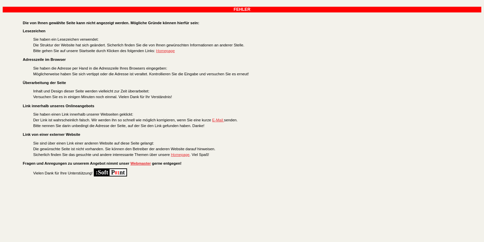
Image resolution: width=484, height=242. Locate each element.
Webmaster (140, 163)
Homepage (165, 51)
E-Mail (218, 120)
